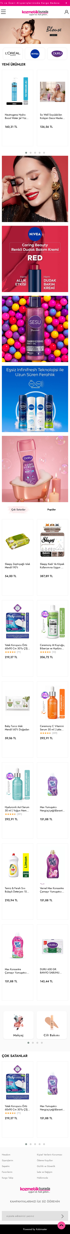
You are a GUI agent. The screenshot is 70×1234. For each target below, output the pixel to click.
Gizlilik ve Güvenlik (46, 1166)
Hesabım (6, 1154)
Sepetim (6, 1166)
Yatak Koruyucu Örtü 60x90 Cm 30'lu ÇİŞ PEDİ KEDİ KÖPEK (16, 646)
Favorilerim (7, 1172)
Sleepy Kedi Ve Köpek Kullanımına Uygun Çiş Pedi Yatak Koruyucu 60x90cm (52, 565)
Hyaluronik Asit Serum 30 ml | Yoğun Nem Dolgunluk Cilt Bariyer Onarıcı (17, 808)
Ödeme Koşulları (45, 1160)
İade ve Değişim (44, 1172)
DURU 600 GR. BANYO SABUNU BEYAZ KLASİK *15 (50, 971)
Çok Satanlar (18, 509)
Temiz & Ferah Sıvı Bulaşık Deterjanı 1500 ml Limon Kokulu (17, 889)
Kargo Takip (7, 1177)
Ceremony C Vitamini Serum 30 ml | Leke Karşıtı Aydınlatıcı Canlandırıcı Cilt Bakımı (52, 727)
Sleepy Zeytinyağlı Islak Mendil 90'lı (17, 565)
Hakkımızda (42, 1177)
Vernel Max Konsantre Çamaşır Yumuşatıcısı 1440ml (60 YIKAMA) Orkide (52, 889)
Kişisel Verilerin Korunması (49, 1154)
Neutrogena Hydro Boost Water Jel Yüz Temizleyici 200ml (15, 116)
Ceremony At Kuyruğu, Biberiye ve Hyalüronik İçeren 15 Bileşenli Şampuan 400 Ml (52, 646)
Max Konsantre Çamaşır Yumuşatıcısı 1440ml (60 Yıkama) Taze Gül (17, 971)
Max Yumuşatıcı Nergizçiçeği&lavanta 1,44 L (52, 808)
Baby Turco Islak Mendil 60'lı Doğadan (17, 727)
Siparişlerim (7, 1160)
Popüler (51, 509)
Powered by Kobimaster (35, 1229)
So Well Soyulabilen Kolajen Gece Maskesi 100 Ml (52, 116)
